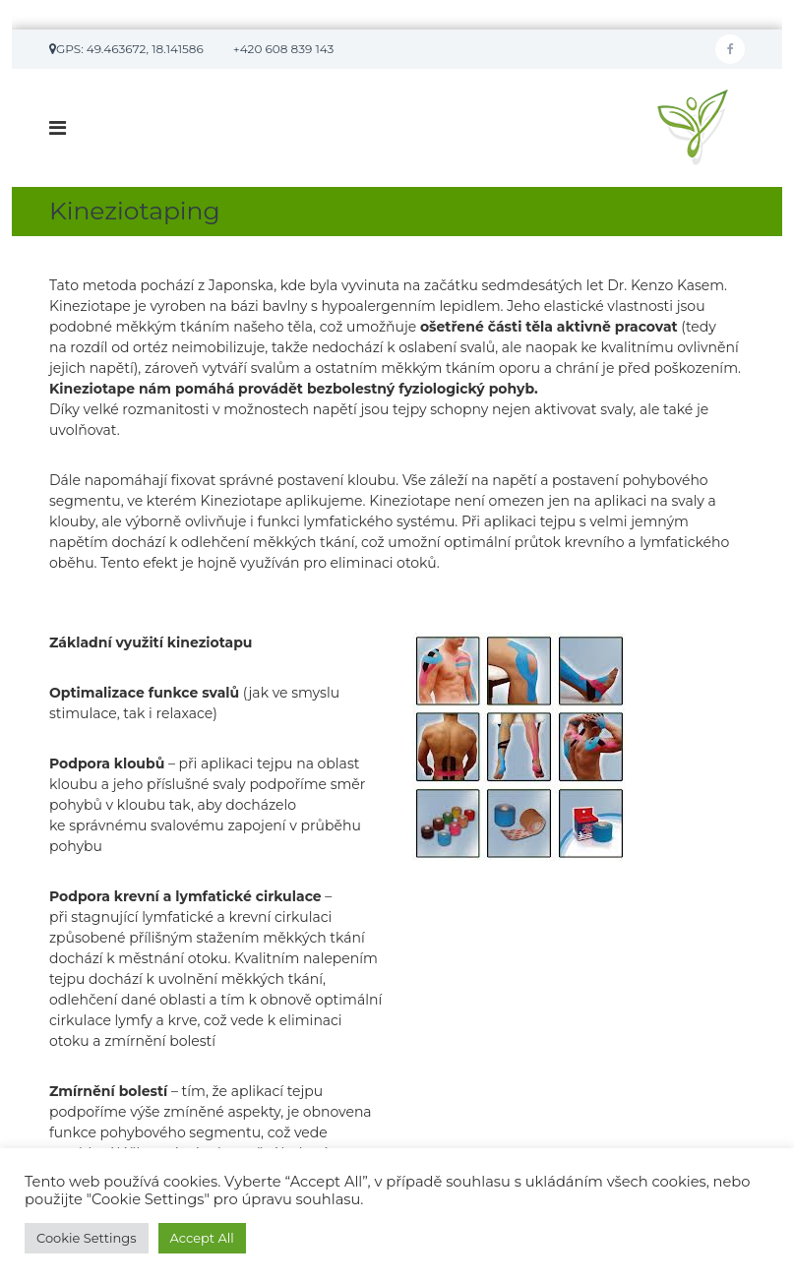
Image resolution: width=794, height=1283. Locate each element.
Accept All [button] (202, 1238)
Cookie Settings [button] (86, 1238)
